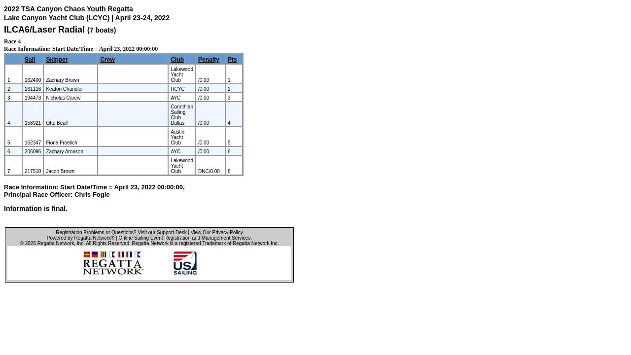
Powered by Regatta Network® (80, 238)
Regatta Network (55, 243)
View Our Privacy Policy (217, 232)
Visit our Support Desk (162, 232)
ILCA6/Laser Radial (44, 30)
